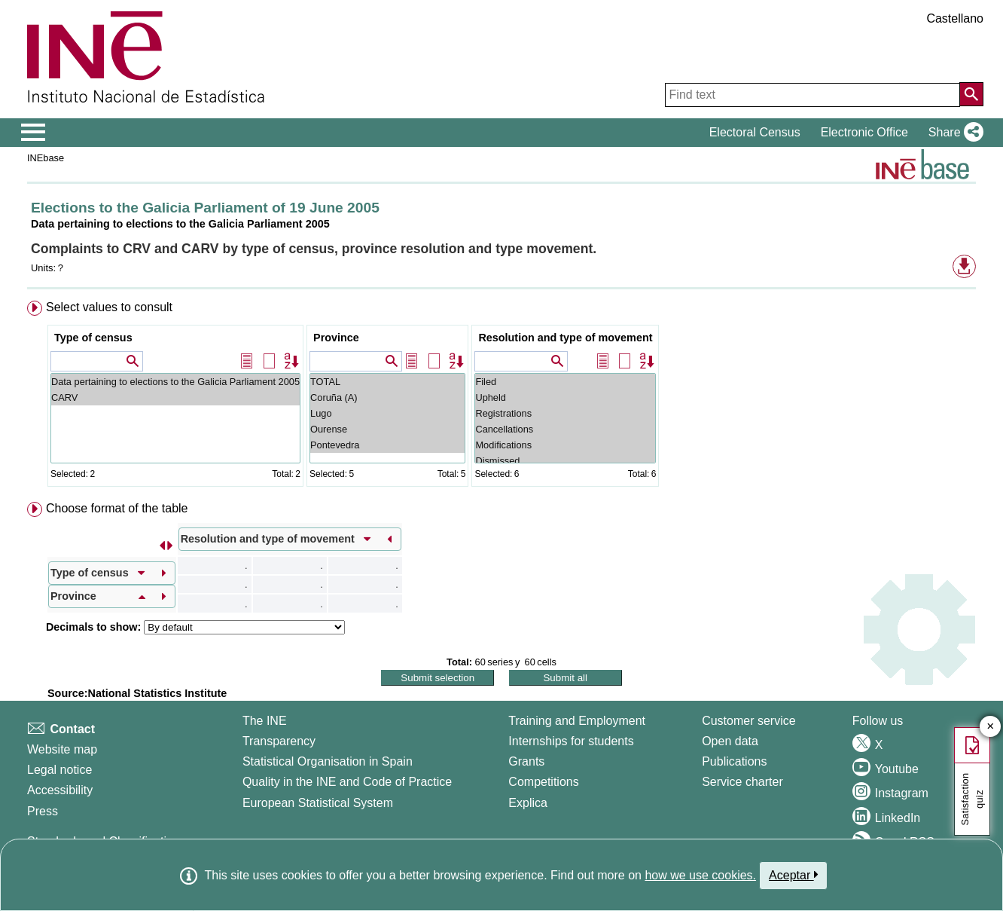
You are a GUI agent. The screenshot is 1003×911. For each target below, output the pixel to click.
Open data (730, 741)
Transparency (279, 741)
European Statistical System (317, 802)
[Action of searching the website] (971, 94)
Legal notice (59, 769)
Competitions (543, 781)
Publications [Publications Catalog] (734, 761)
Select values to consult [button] (109, 307)
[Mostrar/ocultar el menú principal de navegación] (33, 132)
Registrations (565, 413)
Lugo (387, 413)
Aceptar (793, 875)
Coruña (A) (387, 397)
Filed (565, 382)
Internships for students (570, 741)
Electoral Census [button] (754, 132)
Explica (527, 802)
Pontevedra (387, 445)
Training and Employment (576, 720)
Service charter (742, 781)
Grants (526, 761)
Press (42, 811)
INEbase (45, 158)
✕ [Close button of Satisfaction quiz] (990, 727)
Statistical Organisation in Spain (327, 761)
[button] (952, 132)
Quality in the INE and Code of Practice (347, 781)
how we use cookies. (700, 875)
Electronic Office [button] (864, 132)
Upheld (565, 397)
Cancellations (565, 429)
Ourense (387, 429)
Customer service (748, 720)
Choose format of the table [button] (117, 508)
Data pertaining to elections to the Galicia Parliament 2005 (175, 382)
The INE (264, 720)
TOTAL (387, 382)
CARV (175, 397)
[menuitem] (501, 396)
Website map (62, 749)
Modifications (565, 445)
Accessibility (60, 790)
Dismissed (565, 461)
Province (336, 338)
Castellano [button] (954, 18)
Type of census (93, 338)
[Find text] (812, 95)
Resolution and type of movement (565, 338)
